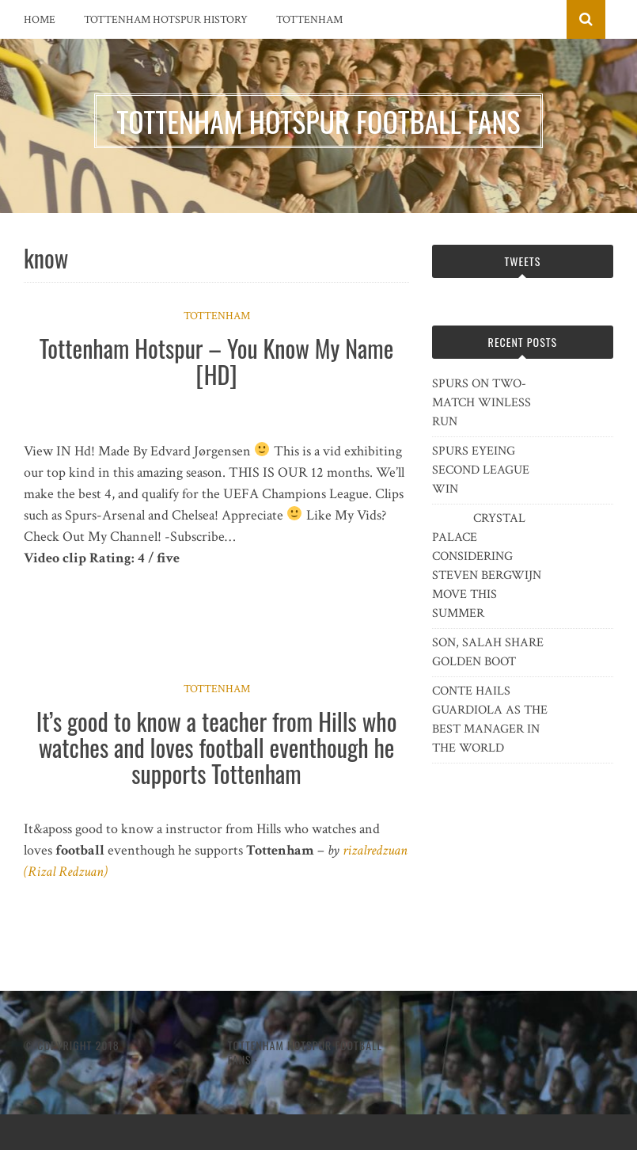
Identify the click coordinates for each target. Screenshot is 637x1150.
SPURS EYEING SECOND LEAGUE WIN (480, 470)
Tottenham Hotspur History (166, 20)
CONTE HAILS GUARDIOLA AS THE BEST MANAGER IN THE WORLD (490, 719)
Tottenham (309, 20)
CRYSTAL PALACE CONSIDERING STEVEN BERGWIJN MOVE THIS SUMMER (486, 566)
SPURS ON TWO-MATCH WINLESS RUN (481, 402)
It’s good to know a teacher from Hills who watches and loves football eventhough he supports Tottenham (216, 747)
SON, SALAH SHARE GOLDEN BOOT (488, 652)
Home (39, 20)
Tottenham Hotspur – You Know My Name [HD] (216, 361)
